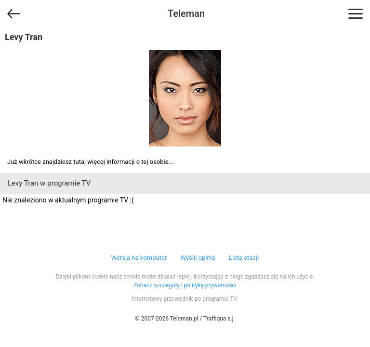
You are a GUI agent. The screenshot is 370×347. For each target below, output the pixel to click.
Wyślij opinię (197, 257)
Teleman (186, 13)
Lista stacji (244, 257)
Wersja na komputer (139, 257)
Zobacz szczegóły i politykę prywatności (185, 285)
